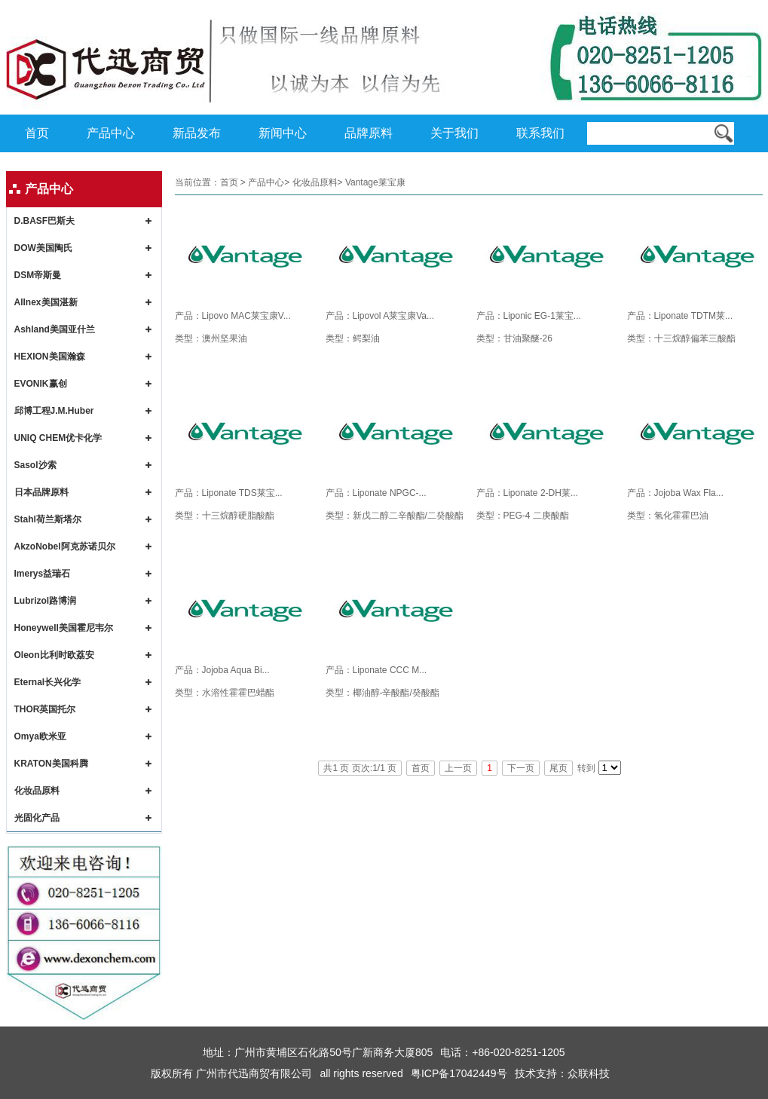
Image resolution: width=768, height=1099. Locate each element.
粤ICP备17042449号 (459, 1073)
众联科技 (589, 1073)
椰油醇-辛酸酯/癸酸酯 (396, 692)
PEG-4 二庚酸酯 (536, 515)
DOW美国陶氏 (43, 248)
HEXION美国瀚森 (49, 356)
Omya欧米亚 (40, 736)
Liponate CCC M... (390, 670)
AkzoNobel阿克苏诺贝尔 (64, 546)
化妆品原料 (37, 790)
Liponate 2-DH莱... (540, 493)
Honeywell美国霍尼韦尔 (63, 628)
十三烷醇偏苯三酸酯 (695, 338)
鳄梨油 (366, 338)
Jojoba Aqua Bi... (236, 670)
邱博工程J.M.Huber (54, 411)
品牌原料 (368, 133)
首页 (37, 133)
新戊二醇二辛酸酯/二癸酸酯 (408, 515)
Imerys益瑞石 (42, 573)
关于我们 (454, 133)
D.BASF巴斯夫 (44, 221)
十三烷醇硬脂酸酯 (238, 515)
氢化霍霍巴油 (681, 515)
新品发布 (197, 133)
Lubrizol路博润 (45, 600)
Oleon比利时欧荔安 (54, 655)
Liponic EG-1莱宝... (542, 316)
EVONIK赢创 (40, 383)
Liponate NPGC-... (390, 493)
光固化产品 (37, 818)
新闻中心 (283, 133)
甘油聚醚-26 (527, 338)
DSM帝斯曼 (38, 275)
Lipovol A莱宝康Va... (394, 316)
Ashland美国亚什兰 (54, 329)
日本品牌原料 (41, 492)
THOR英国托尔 (45, 709)
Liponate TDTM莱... (693, 316)
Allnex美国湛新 (46, 302)
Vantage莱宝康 (375, 182)
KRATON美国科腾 (51, 763)
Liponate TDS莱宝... (242, 493)
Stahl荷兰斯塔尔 (47, 519)
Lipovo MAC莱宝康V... (246, 316)
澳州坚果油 (224, 338)
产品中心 (111, 133)
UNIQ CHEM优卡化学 (58, 438)
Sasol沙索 (35, 465)
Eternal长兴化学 (47, 682)
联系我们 (540, 133)
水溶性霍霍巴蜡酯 (238, 692)
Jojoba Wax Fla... (689, 493)
